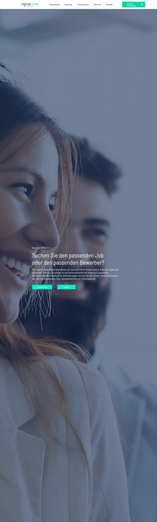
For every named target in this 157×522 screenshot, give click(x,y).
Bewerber (68, 4)
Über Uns (97, 4)
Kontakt (109, 4)
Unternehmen (83, 4)
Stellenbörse (54, 4)
